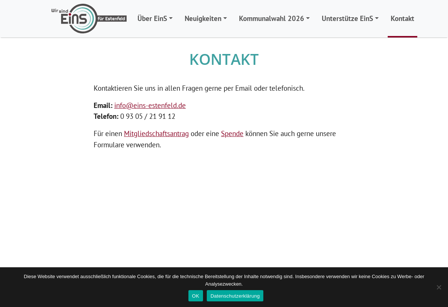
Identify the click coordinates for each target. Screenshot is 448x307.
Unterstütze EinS (347, 18)
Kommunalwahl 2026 (271, 18)
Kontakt (402, 18)
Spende (232, 133)
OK (195, 296)
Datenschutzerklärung (235, 296)
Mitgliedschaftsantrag (156, 133)
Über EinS (152, 18)
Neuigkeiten (203, 18)
